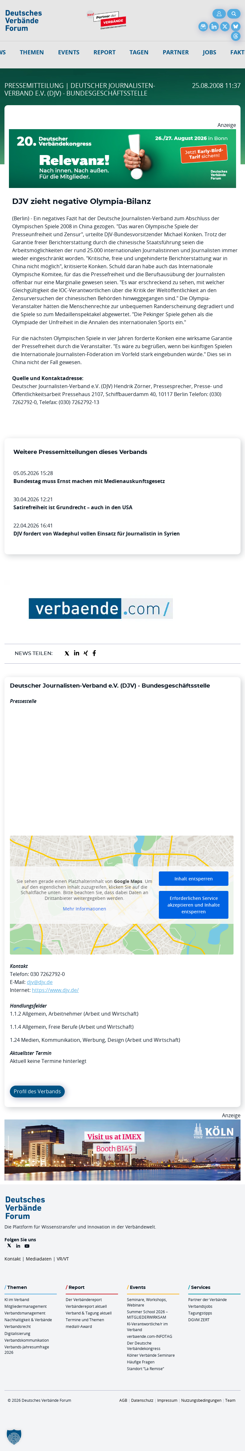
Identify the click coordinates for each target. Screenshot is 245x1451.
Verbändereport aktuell (86, 1306)
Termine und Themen (85, 1319)
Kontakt (12, 1259)
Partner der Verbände (207, 1299)
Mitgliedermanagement (25, 1306)
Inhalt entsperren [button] (193, 879)
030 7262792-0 (47, 974)
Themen (32, 52)
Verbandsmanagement (24, 1312)
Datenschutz (142, 1400)
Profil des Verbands (37, 1091)
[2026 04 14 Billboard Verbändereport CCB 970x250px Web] (122, 1123)
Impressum (167, 1400)
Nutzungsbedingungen (201, 1400)
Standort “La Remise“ (145, 1368)
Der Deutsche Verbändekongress (143, 1345)
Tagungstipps (200, 1312)
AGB (123, 1400)
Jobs (209, 52)
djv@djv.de (40, 982)
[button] (14, 1437)
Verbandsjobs (200, 1306)
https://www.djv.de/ (55, 990)
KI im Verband (16, 1299)
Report (104, 52)
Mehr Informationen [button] (84, 909)
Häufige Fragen (140, 1361)
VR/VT (63, 1259)
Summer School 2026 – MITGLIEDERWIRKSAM (147, 1314)
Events (68, 52)
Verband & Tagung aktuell (89, 1312)
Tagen (139, 52)
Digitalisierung (17, 1333)
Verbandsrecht (17, 1326)
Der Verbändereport (84, 1299)
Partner (176, 52)
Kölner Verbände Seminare (151, 1355)
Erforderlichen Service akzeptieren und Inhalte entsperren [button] (193, 905)
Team (230, 1400)
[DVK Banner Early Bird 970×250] (122, 133)
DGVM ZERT (199, 1319)
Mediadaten (39, 1259)
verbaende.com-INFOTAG (149, 1336)
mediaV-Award (79, 1326)
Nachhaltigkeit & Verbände (28, 1319)
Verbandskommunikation (26, 1340)
